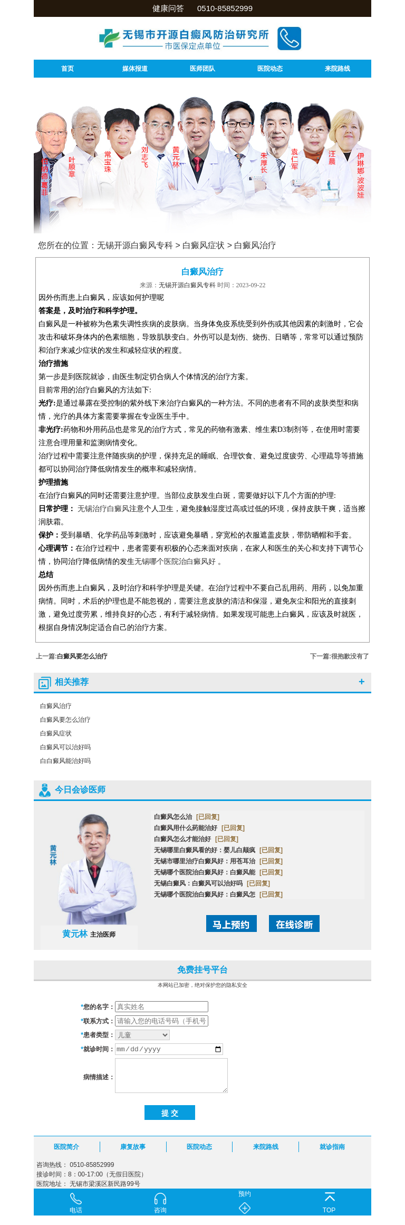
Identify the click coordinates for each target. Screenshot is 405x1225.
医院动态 (270, 68)
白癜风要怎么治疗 (82, 656)
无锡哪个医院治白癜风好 (175, 562)
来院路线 (337, 68)
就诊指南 (332, 1147)
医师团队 (202, 68)
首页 (67, 68)
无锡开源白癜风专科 (135, 245)
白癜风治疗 (255, 245)
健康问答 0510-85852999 (202, 8)
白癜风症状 (203, 245)
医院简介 (66, 1147)
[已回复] (207, 817)
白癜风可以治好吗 (65, 747)
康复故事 (133, 1147)
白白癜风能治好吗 (65, 761)
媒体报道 (135, 68)
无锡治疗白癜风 (103, 509)
